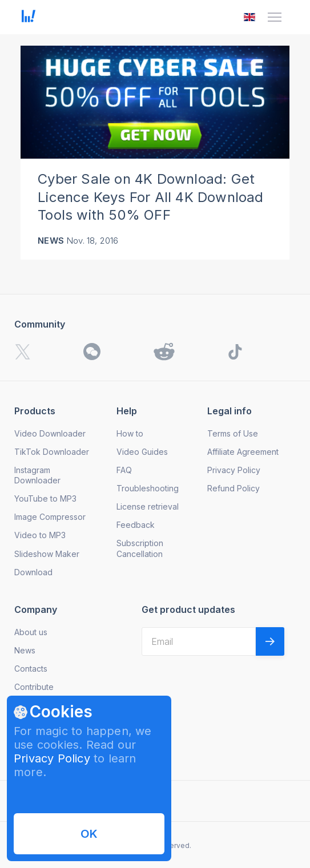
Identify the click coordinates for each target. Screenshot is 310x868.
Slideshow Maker (46, 554)
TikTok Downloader (51, 452)
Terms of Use (232, 433)
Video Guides (142, 452)
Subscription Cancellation (139, 548)
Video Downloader (50, 433)
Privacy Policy (52, 758)
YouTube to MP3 (45, 498)
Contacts (30, 668)
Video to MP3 (40, 535)
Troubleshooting (147, 488)
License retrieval (147, 506)
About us (30, 632)
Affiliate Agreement (243, 452)
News (51, 240)
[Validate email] (270, 641)
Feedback (135, 525)
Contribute (34, 687)
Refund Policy (233, 488)
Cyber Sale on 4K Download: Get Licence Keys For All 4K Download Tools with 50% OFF (150, 197)
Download (33, 572)
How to (129, 433)
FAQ (124, 470)
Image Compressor (50, 517)
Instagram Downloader (37, 475)
